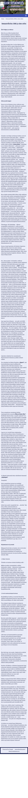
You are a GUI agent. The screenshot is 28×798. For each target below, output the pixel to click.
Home (2, 18)
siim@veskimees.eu (14, 751)
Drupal (11, 749)
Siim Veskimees (14, 3)
